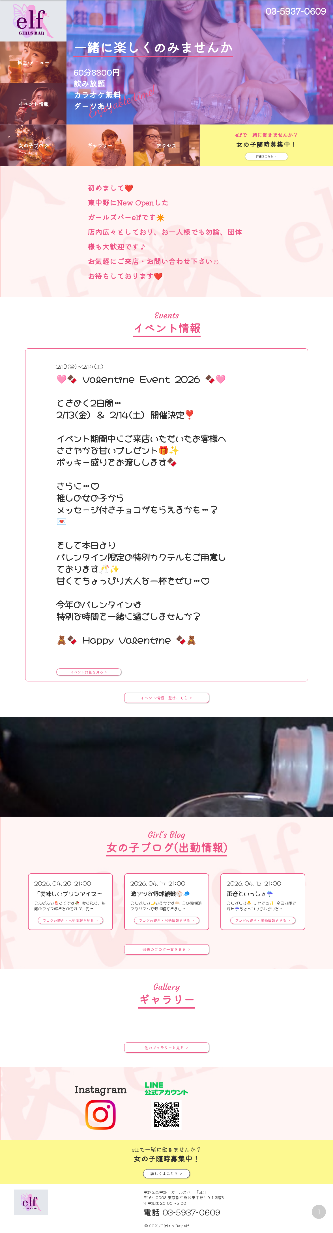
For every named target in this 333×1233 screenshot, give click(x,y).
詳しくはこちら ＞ (166, 1173)
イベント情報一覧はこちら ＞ (166, 698)
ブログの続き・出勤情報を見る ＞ (70, 920)
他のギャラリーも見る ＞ (166, 1047)
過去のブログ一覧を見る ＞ (166, 949)
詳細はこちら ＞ (266, 156)
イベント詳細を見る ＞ (89, 672)
